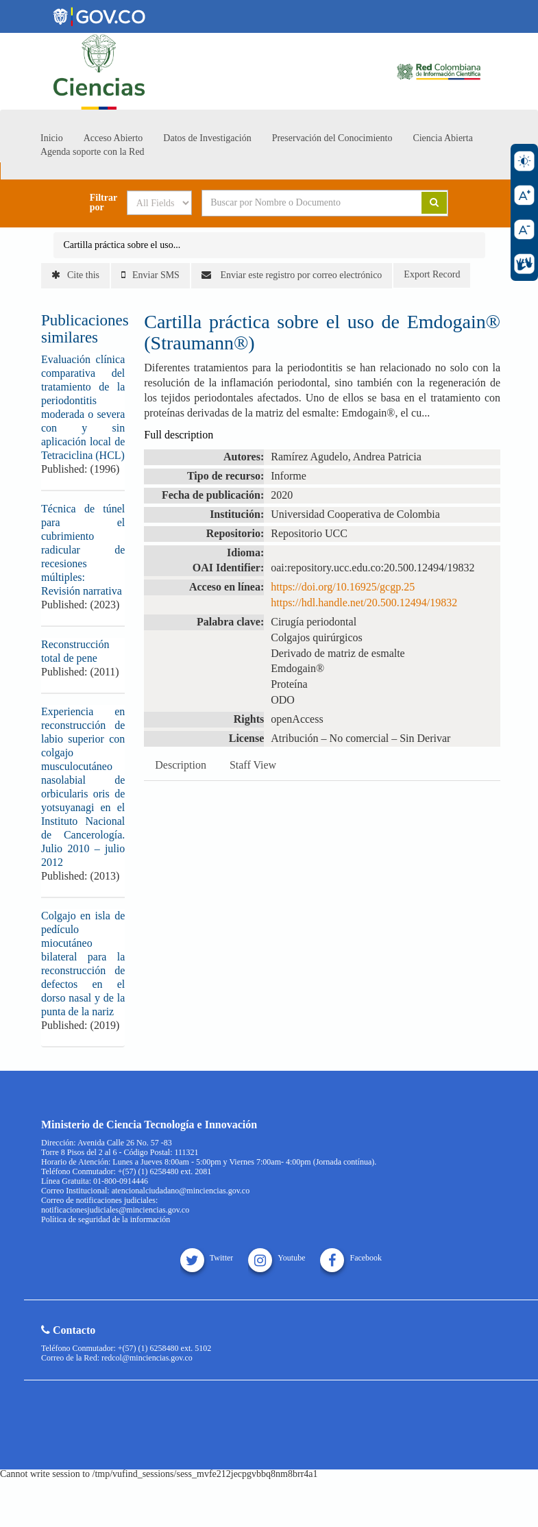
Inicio (51, 138)
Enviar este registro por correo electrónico (291, 275)
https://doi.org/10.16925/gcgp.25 (343, 587)
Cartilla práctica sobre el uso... (122, 245)
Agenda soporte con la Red (92, 152)
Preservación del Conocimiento (332, 138)
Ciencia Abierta (442, 138)
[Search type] (159, 202)
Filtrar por (103, 202)
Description (180, 765)
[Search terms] (301, 202)
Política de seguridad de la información (105, 1219)
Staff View (253, 765)
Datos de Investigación (207, 138)
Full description (178, 434)
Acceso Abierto (113, 138)
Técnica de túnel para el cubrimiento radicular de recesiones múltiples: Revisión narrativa (83, 550)
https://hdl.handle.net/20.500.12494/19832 (364, 602)
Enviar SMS (150, 275)
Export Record (432, 274)
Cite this (75, 275)
